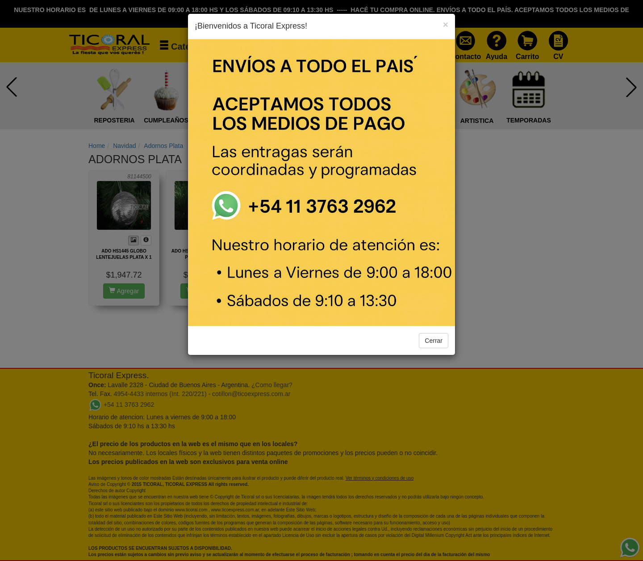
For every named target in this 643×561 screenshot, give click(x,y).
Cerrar (434, 340)
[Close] (445, 24)
